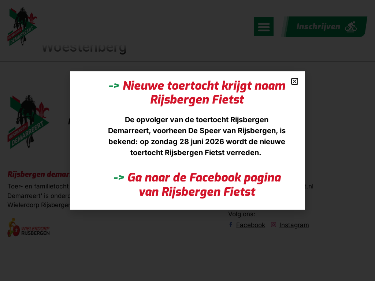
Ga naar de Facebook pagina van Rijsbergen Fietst (197, 184)
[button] (294, 81)
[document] (187, 140)
